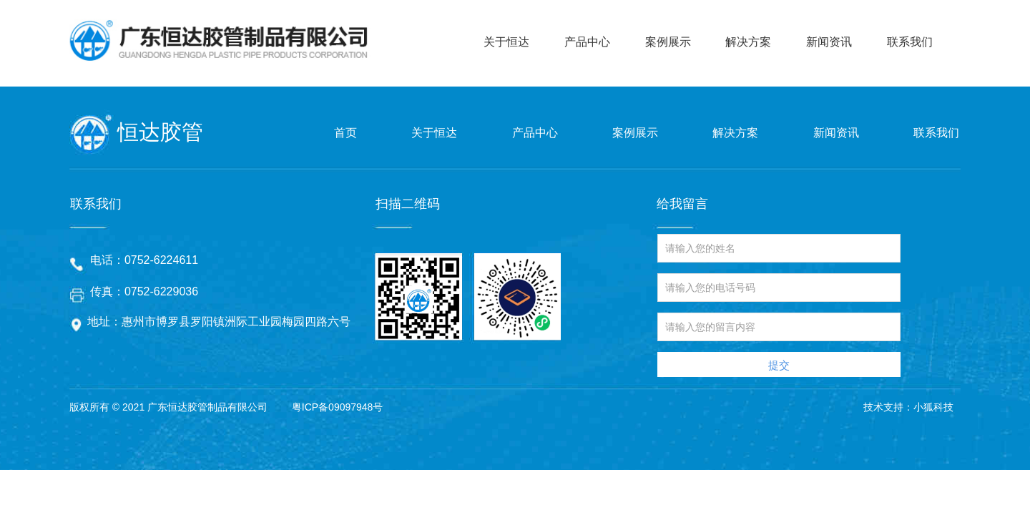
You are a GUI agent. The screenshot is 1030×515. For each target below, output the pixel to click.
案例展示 (668, 42)
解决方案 (748, 42)
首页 (345, 133)
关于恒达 (506, 42)
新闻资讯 (829, 42)
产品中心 (587, 42)
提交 (779, 365)
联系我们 (910, 42)
